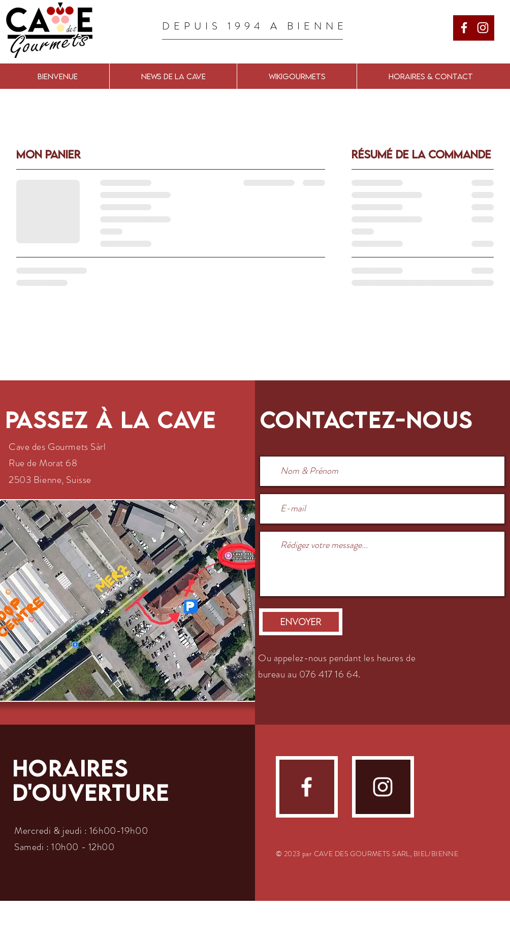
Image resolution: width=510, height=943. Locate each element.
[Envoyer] (300, 621)
